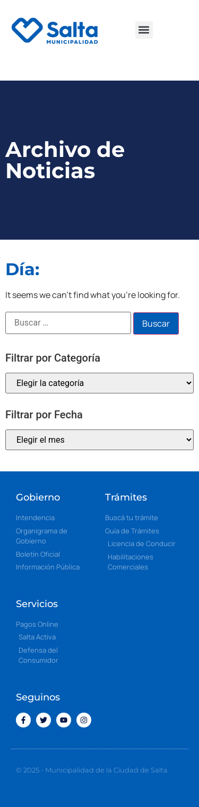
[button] (144, 30)
